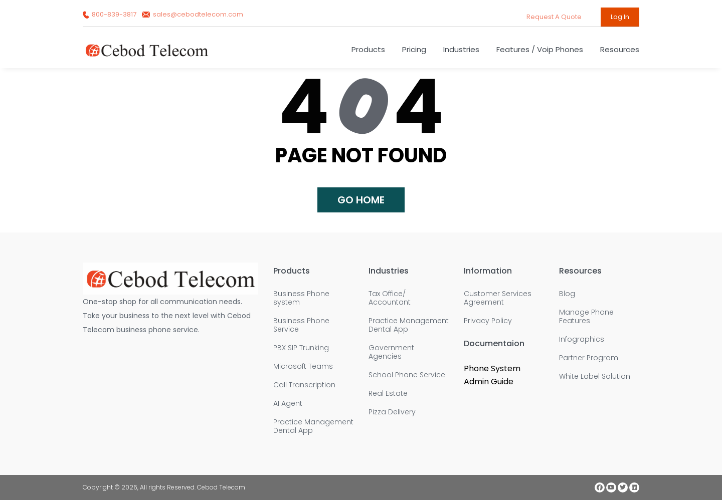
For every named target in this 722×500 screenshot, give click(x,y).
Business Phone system (301, 298)
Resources (619, 49)
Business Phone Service (301, 325)
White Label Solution (594, 376)
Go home (361, 200)
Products (368, 49)
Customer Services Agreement (497, 298)
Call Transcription (304, 385)
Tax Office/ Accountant (390, 298)
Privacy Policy (488, 321)
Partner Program (588, 358)
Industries (461, 49)
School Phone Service (407, 375)
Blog (567, 294)
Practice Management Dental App (313, 426)
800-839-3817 (110, 14)
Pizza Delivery (392, 412)
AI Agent (287, 403)
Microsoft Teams (303, 366)
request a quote (554, 17)
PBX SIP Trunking (301, 348)
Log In (620, 17)
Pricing (414, 49)
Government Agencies (391, 352)
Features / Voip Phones (539, 49)
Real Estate (388, 393)
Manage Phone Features (586, 316)
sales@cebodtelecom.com (192, 14)
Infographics (581, 339)
